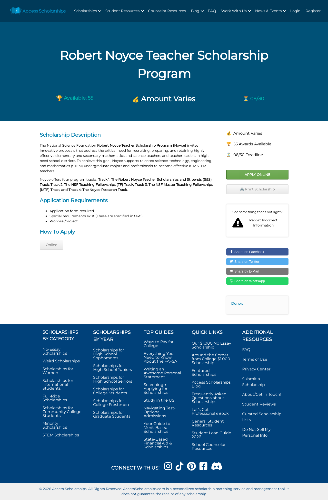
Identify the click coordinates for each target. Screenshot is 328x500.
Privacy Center (256, 369)
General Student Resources (208, 423)
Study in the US (159, 400)
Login (295, 11)
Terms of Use (254, 359)
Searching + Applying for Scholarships (156, 388)
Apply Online (257, 174)
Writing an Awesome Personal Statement (162, 373)
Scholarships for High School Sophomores (108, 354)
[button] (100, 11)
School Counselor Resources (209, 446)
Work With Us (234, 11)
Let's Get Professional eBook (210, 411)
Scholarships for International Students (57, 384)
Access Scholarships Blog (211, 384)
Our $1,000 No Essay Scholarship (211, 345)
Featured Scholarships (204, 372)
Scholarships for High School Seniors (112, 379)
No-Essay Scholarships (54, 351)
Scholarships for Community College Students (61, 412)
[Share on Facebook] (257, 251)
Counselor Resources (167, 11)
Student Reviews (259, 404)
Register (313, 11)
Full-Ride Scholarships (54, 398)
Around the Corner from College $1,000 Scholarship (211, 359)
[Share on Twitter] (257, 261)
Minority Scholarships (54, 425)
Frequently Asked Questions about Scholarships (209, 398)
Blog (195, 11)
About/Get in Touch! (261, 394)
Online (51, 245)
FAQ (212, 11)
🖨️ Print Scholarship (257, 189)
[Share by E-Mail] (257, 271)
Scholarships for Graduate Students (111, 414)
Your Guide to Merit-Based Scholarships (157, 427)
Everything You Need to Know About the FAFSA (160, 357)
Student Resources (122, 11)
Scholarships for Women (57, 371)
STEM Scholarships (60, 435)
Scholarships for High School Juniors (112, 367)
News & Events (268, 11)
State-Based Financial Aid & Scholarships (158, 443)
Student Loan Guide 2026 (211, 435)
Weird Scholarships (61, 361)
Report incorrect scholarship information (257, 220)
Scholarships (85, 11)
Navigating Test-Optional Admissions (160, 412)
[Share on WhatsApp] (257, 281)
